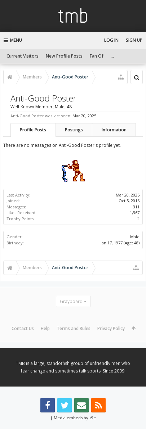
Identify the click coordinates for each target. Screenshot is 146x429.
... (112, 56)
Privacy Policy (111, 328)
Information (114, 130)
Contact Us (23, 328)
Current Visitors (22, 56)
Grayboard (71, 301)
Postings (74, 130)
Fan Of (96, 56)
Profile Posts (33, 130)
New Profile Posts (64, 56)
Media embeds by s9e (75, 417)
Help (45, 328)
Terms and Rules (73, 328)
